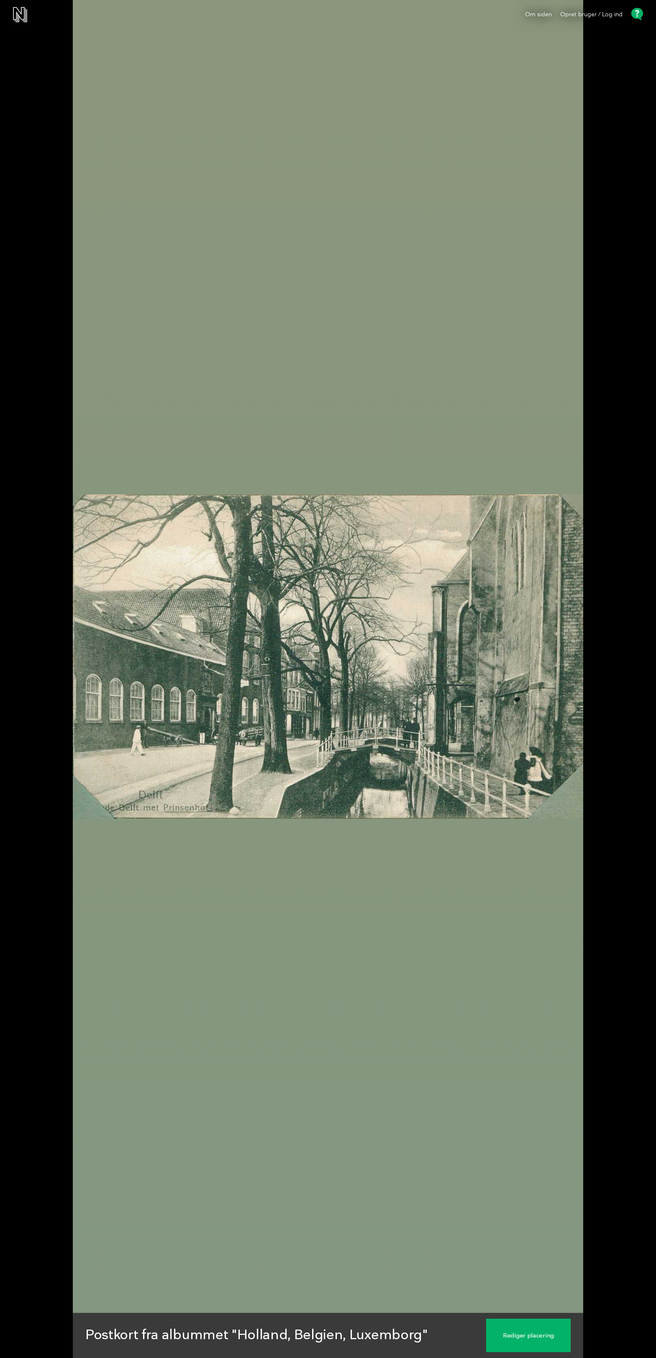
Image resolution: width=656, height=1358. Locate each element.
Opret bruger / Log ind (591, 15)
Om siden (538, 15)
